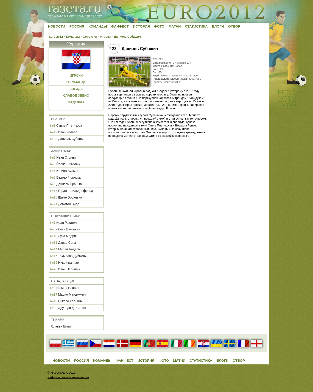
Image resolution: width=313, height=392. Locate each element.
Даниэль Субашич (71, 139)
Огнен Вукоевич (68, 229)
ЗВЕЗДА (76, 89)
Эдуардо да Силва (72, 308)
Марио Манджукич (72, 294)
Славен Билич (62, 326)
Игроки (105, 36)
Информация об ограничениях (68, 377)
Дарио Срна (67, 242)
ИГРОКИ (76, 75)
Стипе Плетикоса (69, 125)
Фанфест (120, 26)
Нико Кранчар (68, 262)
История (141, 26)
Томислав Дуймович (73, 256)
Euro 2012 (56, 36)
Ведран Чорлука (68, 177)
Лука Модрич (68, 236)
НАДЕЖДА (76, 102)
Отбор (234, 26)
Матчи (175, 26)
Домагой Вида (68, 204)
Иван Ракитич (66, 222)
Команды (98, 26)
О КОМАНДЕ (76, 82)
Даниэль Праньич (69, 184)
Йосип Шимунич (68, 164)
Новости (56, 26)
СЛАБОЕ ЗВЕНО (76, 95)
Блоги (218, 26)
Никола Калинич (70, 301)
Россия (76, 26)
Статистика (196, 26)
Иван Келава (67, 132)
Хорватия (90, 36)
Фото (159, 26)
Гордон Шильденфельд (75, 191)
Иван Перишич (69, 269)
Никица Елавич (67, 288)
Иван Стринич (66, 157)
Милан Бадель (69, 249)
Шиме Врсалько (70, 197)
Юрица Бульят (67, 171)
